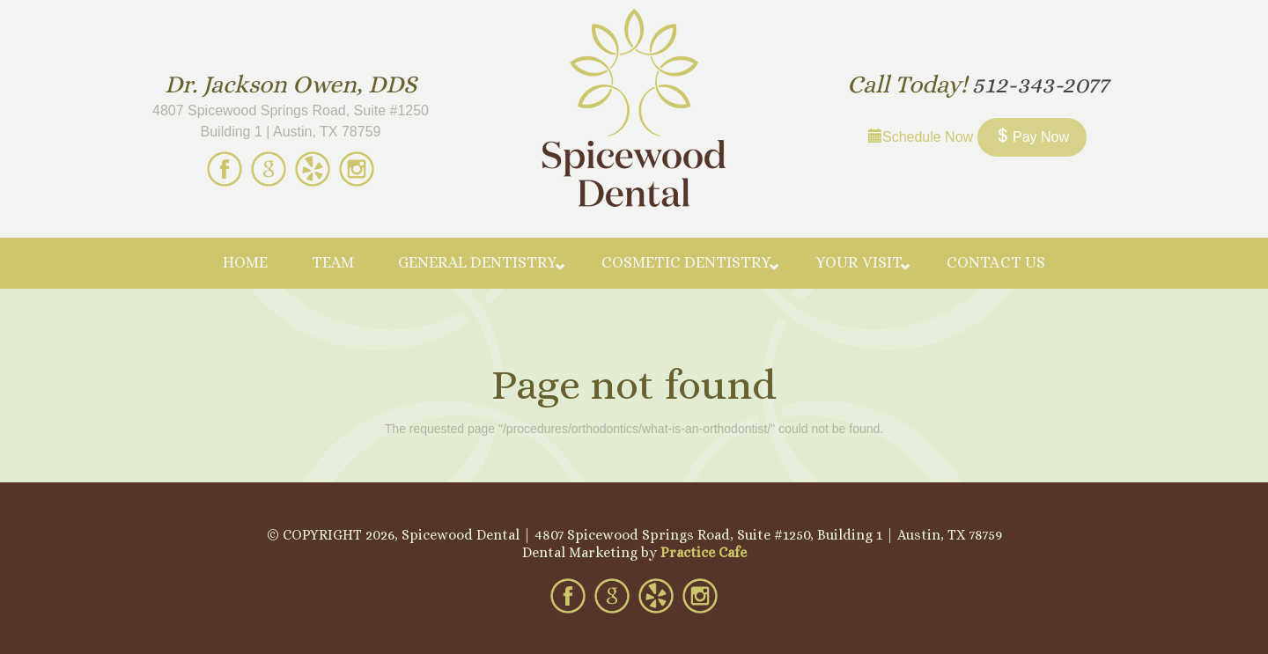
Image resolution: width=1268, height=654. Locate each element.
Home (245, 262)
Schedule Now (920, 136)
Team (333, 262)
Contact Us (996, 262)
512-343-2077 (1040, 84)
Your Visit (859, 262)
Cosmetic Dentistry (686, 262)
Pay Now (1032, 136)
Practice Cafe (703, 552)
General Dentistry (477, 262)
